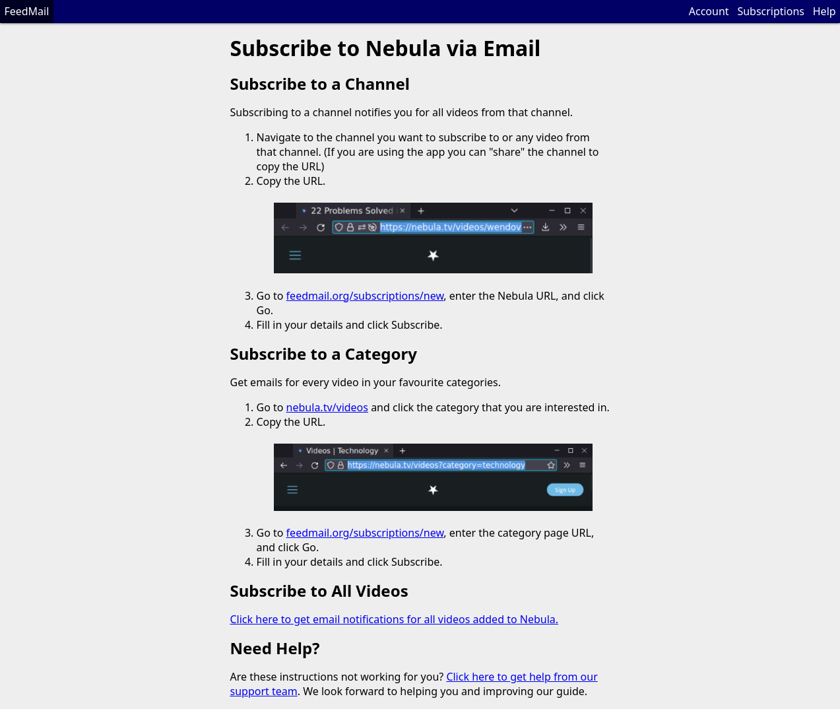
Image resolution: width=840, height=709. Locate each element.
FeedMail (26, 11)
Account (709, 11)
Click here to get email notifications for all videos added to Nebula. (394, 619)
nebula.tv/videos (327, 407)
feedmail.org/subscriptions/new (365, 295)
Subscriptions (770, 11)
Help (824, 11)
